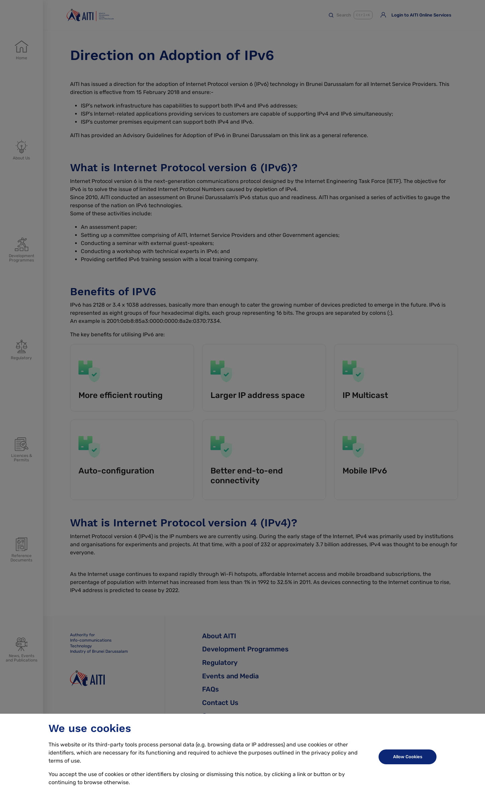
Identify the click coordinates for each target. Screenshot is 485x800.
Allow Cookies (407, 756)
